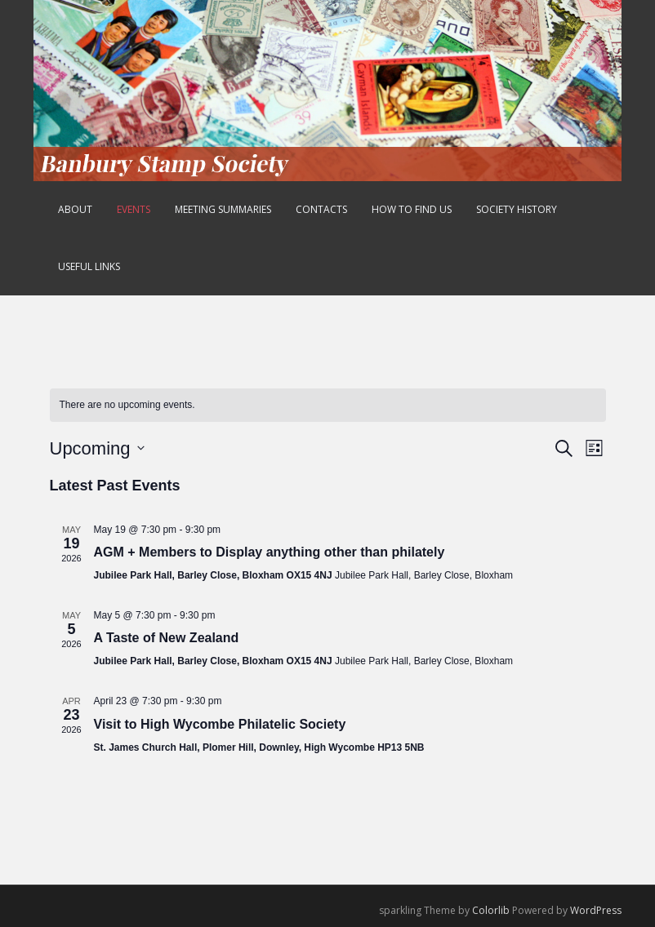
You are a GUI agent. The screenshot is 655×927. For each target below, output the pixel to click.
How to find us (412, 209)
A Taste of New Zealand (166, 638)
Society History (516, 209)
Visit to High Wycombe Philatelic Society (220, 724)
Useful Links (89, 266)
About (75, 209)
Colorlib (491, 910)
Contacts (321, 209)
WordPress (596, 910)
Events (133, 209)
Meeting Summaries (223, 209)
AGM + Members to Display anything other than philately (269, 552)
